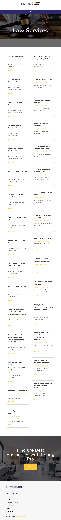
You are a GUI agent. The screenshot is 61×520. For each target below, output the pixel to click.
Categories (10, 505)
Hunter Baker (38, 197)
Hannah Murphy (13, 62)
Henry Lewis (12, 177)
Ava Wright (38, 264)
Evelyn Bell (37, 105)
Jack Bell (11, 200)
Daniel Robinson (39, 315)
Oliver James (38, 82)
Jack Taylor (38, 174)
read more (11, 70)
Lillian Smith (38, 342)
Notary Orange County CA (17, 390)
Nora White (38, 128)
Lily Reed (37, 151)
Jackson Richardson (14, 393)
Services (9, 508)
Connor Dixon (12, 85)
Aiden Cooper (38, 62)
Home (8, 499)
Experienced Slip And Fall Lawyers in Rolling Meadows (42, 385)
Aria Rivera (38, 220)
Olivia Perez (12, 372)
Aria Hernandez (13, 108)
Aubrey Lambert (13, 131)
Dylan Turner (12, 292)
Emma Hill (11, 416)
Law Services (21, 62)
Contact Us (30, 467)
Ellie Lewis (37, 287)
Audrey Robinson (13, 317)
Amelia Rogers (39, 391)
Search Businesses (12, 502)
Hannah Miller (12, 154)
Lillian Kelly (12, 223)
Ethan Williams (13, 269)
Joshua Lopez (12, 345)
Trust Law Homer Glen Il (42, 238)
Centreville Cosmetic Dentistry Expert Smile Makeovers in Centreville (17, 312)
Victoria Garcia (13, 246)
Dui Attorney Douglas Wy (42, 79)
